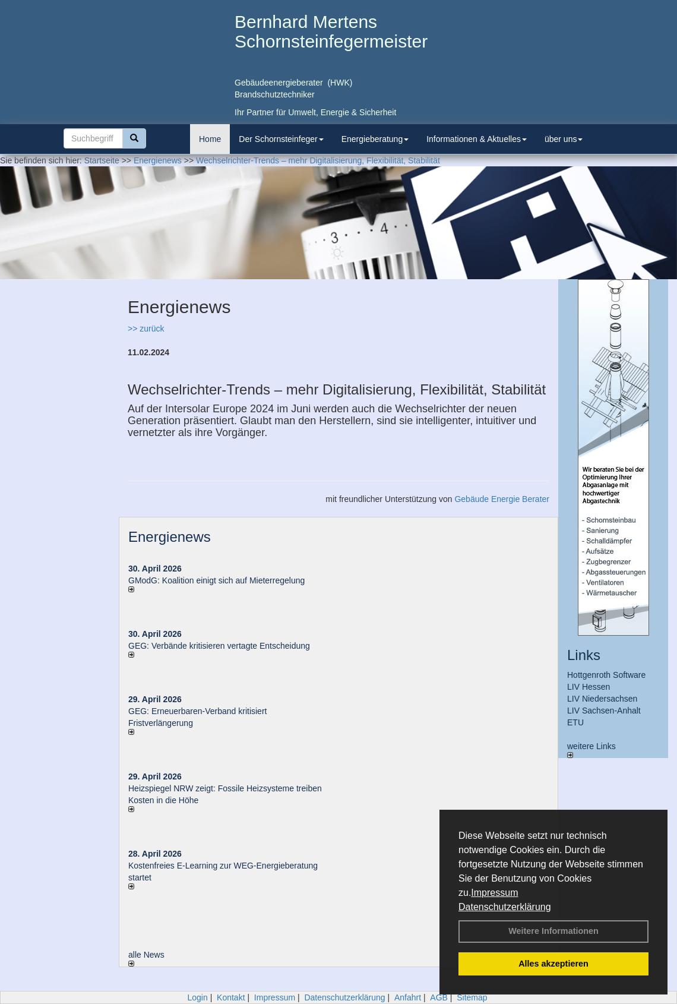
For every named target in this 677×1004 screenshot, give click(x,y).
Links (583, 655)
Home (210, 139)
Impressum (494, 893)
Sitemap (472, 997)
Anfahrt (407, 997)
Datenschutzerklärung (504, 907)
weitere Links (591, 749)
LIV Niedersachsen (602, 698)
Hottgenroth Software (606, 675)
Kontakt (231, 997)
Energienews (169, 537)
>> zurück (146, 328)
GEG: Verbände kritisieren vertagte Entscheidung (219, 646)
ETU (575, 722)
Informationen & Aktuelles (476, 139)
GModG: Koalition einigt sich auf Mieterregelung (216, 580)
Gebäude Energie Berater (501, 499)
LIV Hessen (588, 687)
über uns (564, 139)
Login (197, 997)
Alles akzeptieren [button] (553, 963)
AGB (439, 997)
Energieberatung (375, 139)
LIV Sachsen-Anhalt (604, 710)
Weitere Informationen (553, 931)
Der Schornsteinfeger (281, 139)
